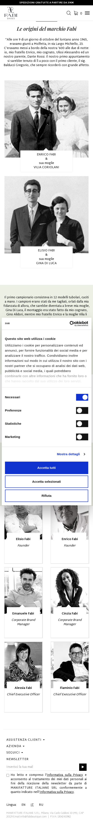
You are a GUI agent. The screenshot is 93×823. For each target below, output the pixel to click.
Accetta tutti (46, 467)
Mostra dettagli (68, 454)
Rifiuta (46, 495)
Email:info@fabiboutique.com (30, 816)
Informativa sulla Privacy (65, 775)
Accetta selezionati (46, 481)
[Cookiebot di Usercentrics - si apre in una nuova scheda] (69, 323)
